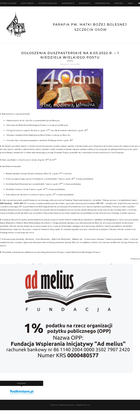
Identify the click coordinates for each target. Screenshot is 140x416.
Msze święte (27, 3)
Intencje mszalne (47, 3)
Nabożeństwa (102, 3)
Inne (130, 3)
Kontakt (118, 3)
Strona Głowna (8, 3)
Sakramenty (68, 3)
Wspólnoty (85, 3)
